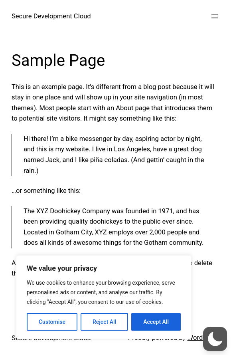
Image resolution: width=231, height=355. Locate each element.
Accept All (156, 322)
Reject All (104, 322)
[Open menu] (214, 16)
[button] (215, 339)
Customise (52, 322)
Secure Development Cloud (51, 16)
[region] (104, 297)
